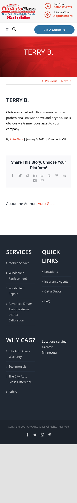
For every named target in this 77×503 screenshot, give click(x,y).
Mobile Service (19, 263)
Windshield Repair (16, 291)
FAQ (47, 301)
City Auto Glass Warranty (19, 354)
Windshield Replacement (18, 275)
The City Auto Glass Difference (20, 379)
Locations (51, 271)
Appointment (62, 16)
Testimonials (17, 366)
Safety (13, 392)
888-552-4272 (63, 7)
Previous (51, 81)
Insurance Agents (56, 281)
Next (64, 81)
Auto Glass (16, 139)
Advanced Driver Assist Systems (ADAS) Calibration (20, 312)
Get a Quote (52, 291)
